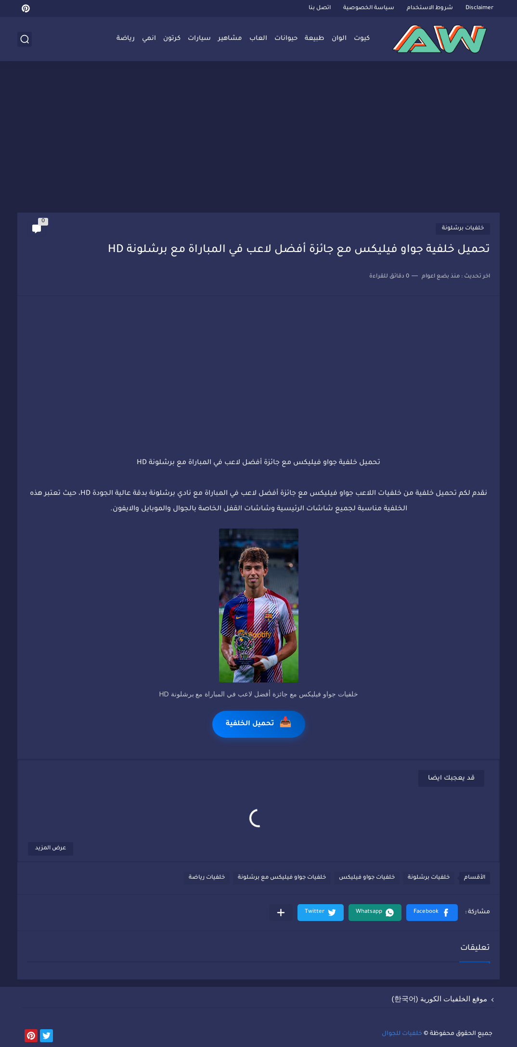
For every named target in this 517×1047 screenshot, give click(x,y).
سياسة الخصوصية (368, 8)
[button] (432, 912)
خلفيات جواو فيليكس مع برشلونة (282, 878)
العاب (258, 38)
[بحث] (24, 39)
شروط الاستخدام (430, 8)
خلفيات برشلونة (463, 229)
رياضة (125, 38)
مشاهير (230, 38)
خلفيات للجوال (402, 1034)
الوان (339, 38)
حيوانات (285, 38)
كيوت (362, 38)
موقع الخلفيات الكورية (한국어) (440, 999)
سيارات (199, 38)
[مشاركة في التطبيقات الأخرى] (281, 912)
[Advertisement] (258, 138)
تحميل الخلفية (259, 724)
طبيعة (314, 38)
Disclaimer (479, 8)
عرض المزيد (50, 848)
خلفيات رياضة (207, 878)
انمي (149, 38)
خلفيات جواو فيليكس (367, 878)
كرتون (172, 38)
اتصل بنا (320, 8)
